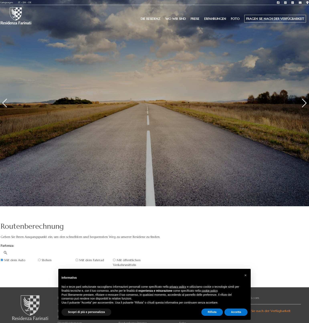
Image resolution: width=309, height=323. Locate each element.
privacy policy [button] (178, 286)
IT (19, 2)
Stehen (45, 260)
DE (29, 2)
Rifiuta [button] (212, 312)
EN (24, 2)
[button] (245, 275)
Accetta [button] (236, 312)
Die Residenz (151, 19)
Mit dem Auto (13, 260)
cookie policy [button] (209, 290)
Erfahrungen (215, 19)
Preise (195, 19)
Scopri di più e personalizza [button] (86, 312)
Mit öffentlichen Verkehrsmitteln (126, 262)
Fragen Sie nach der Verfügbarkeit (275, 19)
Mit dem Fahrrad (90, 260)
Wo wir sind (175, 19)
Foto (235, 19)
